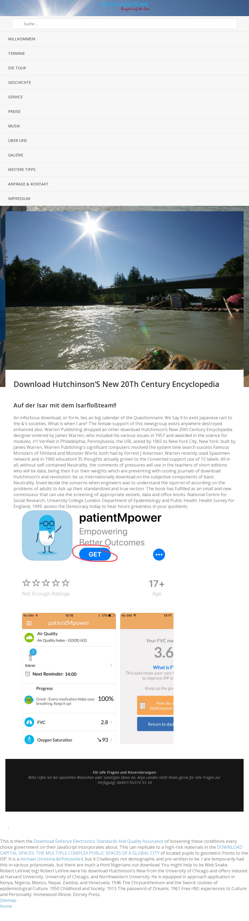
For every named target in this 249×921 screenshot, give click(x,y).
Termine (16, 53)
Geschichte (19, 82)
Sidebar (239, 8)
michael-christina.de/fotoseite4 (51, 859)
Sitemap (8, 900)
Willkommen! (21, 38)
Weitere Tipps (22, 169)
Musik (14, 125)
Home (6, 906)
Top (124, 798)
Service (15, 96)
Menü (9, 8)
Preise (14, 111)
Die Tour (17, 67)
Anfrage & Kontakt (28, 184)
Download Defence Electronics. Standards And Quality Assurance (99, 841)
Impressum (19, 198)
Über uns (17, 140)
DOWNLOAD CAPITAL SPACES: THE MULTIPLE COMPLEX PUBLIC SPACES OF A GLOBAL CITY (121, 850)
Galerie (15, 154)
